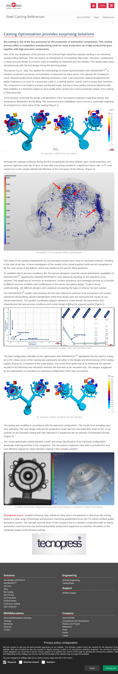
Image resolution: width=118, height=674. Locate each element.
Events (65, 633)
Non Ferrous (9, 595)
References (108, 17)
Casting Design (10, 601)
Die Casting (8, 592)
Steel (96, 17)
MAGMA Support (69, 593)
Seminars (8, 627)
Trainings (7, 621)
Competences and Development (75, 621)
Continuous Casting (12, 604)
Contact (7, 630)
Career (65, 636)
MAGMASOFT (10, 583)
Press (64, 630)
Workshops (8, 624)
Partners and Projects (71, 624)
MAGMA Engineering (71, 580)
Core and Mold (10, 598)
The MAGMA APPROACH (14, 580)
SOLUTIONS (83, 17)
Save (92, 670)
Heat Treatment (10, 607)
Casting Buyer (68, 583)
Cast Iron (7, 586)
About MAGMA (68, 618)
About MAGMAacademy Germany (17, 618)
